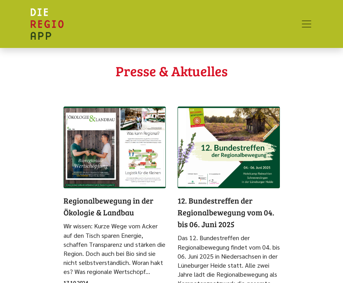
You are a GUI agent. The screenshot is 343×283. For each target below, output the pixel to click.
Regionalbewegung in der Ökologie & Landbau (108, 206)
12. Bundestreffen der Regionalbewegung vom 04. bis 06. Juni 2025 (226, 212)
